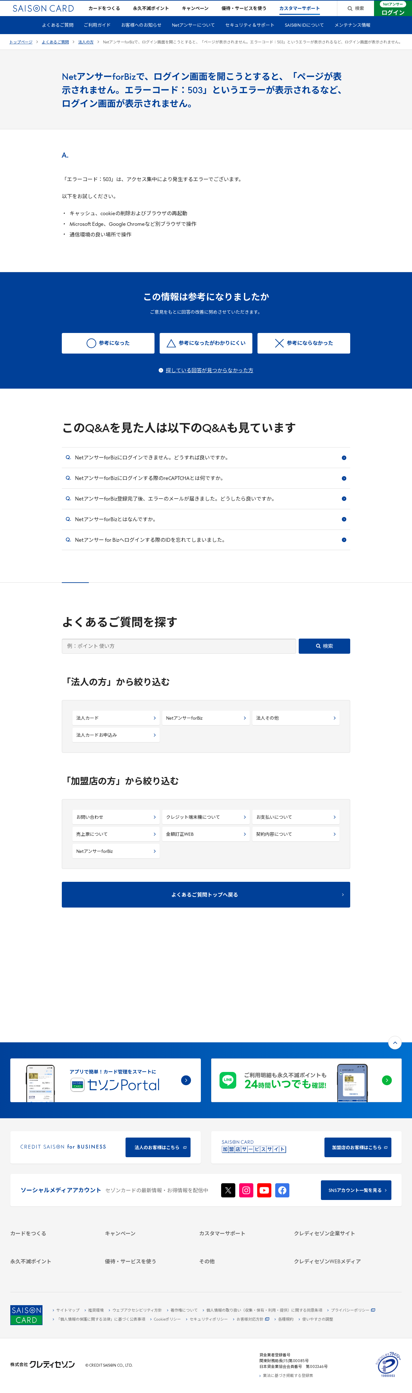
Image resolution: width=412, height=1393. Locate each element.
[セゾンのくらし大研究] (334, 1246)
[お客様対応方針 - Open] (251, 1320)
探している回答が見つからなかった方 (209, 381)
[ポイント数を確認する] (50, 1270)
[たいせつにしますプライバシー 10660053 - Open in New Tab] (388, 1377)
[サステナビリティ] (334, 1174)
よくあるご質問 (57, 36)
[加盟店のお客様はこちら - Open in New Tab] (306, 1055)
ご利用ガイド (97, 36)
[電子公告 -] (334, 1189)
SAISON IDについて (304, 36)
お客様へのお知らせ (141, 36)
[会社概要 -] (334, 1159)
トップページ (21, 53)
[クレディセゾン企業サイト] (334, 1152)
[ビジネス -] (334, 1167)
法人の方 (86, 53)
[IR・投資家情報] (334, 1182)
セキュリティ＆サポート (250, 36)
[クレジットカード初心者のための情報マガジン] (334, 1222)
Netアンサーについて (193, 36)
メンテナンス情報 (352, 36)
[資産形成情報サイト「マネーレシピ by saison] (334, 1235)
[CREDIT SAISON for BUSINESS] (105, 1055)
